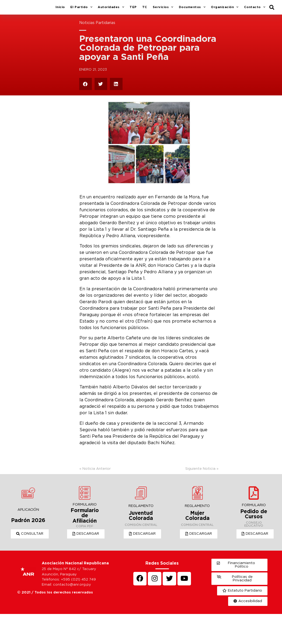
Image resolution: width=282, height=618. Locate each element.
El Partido (81, 9)
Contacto (255, 9)
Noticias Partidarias (97, 27)
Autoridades (111, 9)
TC (144, 9)
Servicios (163, 9)
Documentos (192, 9)
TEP (133, 9)
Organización (225, 9)
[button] (30, 538)
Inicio (60, 9)
